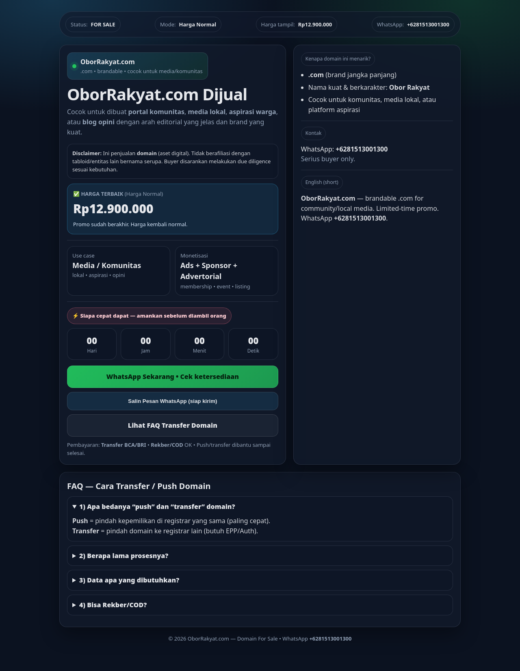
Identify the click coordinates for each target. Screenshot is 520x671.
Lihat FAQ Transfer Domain (172, 425)
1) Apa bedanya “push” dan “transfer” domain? (157, 506)
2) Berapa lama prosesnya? (123, 555)
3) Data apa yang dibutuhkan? (129, 580)
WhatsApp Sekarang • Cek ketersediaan (172, 376)
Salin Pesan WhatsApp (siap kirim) (172, 401)
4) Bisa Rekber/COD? (113, 604)
